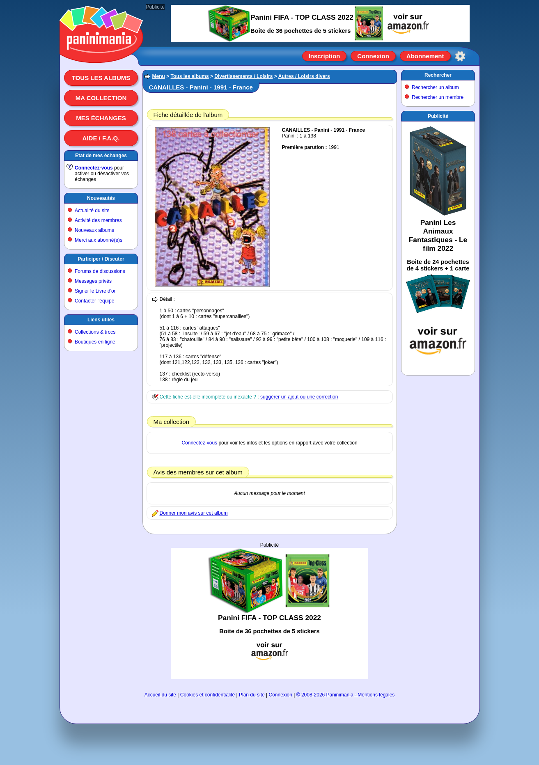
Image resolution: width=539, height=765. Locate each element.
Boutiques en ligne (95, 342)
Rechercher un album (435, 87)
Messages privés (93, 281)
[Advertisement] (269, 613)
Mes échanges (101, 118)
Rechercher (438, 75)
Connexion (373, 56)
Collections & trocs (95, 332)
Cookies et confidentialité (207, 695)
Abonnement (425, 56)
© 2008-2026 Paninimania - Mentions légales (345, 695)
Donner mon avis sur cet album (194, 513)
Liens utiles (101, 320)
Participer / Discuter (101, 259)
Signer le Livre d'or (95, 291)
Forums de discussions (100, 271)
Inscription (324, 56)
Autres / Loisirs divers (304, 76)
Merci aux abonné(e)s (98, 240)
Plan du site (252, 695)
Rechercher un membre (437, 97)
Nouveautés (101, 198)
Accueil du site (160, 695)
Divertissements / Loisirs (243, 76)
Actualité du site (92, 210)
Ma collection (101, 97)
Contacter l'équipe (94, 301)
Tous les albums (101, 77)
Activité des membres (98, 220)
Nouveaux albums (94, 230)
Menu (158, 76)
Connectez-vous (94, 168)
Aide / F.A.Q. (101, 138)
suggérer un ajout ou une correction (299, 397)
